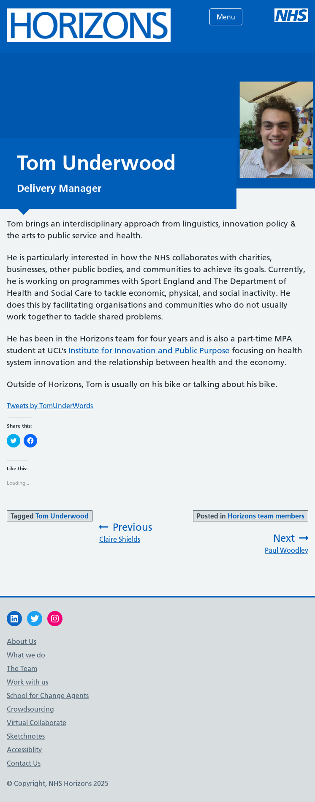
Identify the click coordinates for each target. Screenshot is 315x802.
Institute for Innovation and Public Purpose (149, 350)
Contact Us (24, 763)
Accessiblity (24, 749)
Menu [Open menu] (226, 17)
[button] (89, 25)
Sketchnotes (26, 736)
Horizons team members (266, 516)
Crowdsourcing (30, 709)
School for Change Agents (48, 695)
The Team (22, 668)
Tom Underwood (62, 516)
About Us (21, 641)
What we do (26, 655)
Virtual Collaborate (36, 722)
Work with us (27, 682)
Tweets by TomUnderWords (50, 405)
